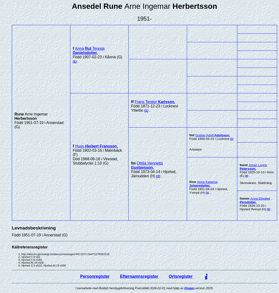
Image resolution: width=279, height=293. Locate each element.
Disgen (189, 288)
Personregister (94, 276)
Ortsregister (181, 276)
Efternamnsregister (139, 276)
